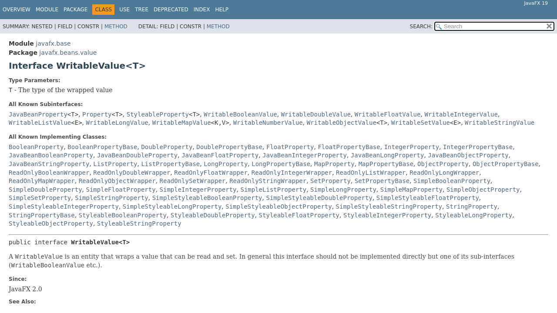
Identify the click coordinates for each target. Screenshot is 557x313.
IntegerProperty (411, 146)
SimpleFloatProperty (120, 189)
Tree (141, 10)
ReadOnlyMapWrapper (42, 180)
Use (124, 10)
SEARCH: (421, 26)
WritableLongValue (117, 122)
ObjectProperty (443, 163)
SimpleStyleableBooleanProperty (207, 197)
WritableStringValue (499, 122)
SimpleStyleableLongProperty (172, 206)
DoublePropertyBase (229, 146)
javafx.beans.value (68, 52)
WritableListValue (40, 122)
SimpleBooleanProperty (451, 180)
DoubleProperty (166, 146)
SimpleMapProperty (411, 189)
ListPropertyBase (170, 163)
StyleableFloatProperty (299, 215)
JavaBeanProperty (38, 114)
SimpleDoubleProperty (45, 189)
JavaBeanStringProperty (49, 163)
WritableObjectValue (341, 122)
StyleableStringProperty (139, 223)
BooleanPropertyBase (102, 146)
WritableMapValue (181, 122)
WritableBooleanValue (240, 114)
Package (75, 10)
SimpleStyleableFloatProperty (427, 197)
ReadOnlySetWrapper (193, 180)
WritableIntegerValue (461, 114)
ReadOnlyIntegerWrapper (292, 172)
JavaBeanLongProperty (387, 155)
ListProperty (115, 163)
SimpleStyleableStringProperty (389, 206)
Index (202, 10)
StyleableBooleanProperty (123, 215)
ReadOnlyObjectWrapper (117, 180)
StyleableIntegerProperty (387, 215)
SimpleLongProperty (343, 189)
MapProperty (334, 163)
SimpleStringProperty (111, 197)
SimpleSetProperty (40, 197)
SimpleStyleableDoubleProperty (319, 197)
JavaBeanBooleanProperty (51, 155)
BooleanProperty (36, 146)
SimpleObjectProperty (483, 189)
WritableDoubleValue (316, 114)
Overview (16, 10)
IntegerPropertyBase (478, 146)
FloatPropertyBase (349, 146)
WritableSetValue (420, 122)
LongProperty (226, 163)
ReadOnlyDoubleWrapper (131, 172)
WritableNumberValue (268, 122)
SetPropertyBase (382, 180)
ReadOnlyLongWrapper (444, 172)
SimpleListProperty (273, 189)
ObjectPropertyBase (506, 163)
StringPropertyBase (42, 215)
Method (116, 26)
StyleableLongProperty (473, 215)
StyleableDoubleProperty (213, 215)
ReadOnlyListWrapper (371, 172)
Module (47, 10)
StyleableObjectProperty (51, 223)
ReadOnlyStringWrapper (267, 180)
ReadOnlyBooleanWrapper (49, 172)
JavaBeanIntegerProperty (304, 155)
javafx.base (53, 43)
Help (221, 10)
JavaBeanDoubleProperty (137, 155)
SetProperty (330, 180)
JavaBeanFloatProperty (219, 155)
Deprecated (171, 10)
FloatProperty (290, 146)
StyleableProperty (158, 114)
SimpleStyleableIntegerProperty (64, 206)
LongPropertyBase (281, 163)
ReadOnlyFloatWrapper (211, 172)
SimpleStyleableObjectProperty (278, 206)
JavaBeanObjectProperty (468, 155)
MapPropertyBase (386, 163)
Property (96, 114)
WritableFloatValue (388, 114)
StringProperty (471, 206)
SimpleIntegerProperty (198, 189)
